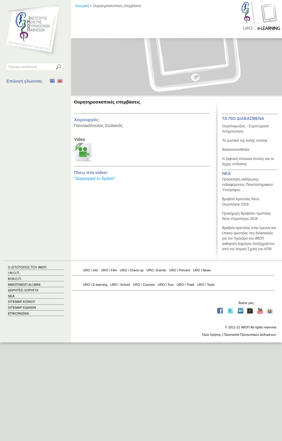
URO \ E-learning (95, 284)
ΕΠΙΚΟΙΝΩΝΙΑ (18, 313)
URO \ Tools (205, 284)
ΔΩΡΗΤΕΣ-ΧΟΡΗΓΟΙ (23, 290)
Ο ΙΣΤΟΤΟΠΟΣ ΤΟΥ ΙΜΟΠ (27, 267)
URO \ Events (156, 270)
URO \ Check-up (131, 270)
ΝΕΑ (226, 173)
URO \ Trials (185, 284)
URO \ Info (90, 270)
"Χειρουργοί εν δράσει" (94, 178)
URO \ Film (109, 270)
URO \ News (202, 270)
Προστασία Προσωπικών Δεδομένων (250, 334)
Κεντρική (82, 6)
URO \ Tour (166, 284)
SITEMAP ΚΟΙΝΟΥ (21, 301)
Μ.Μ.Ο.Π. (15, 278)
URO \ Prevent (179, 270)
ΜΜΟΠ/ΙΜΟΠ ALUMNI (24, 284)
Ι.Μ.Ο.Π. (14, 273)
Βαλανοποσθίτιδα (235, 150)
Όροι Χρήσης (211, 334)
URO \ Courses (144, 284)
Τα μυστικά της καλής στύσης (244, 140)
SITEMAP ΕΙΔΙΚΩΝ (22, 307)
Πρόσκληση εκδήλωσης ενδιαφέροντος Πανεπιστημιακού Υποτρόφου (247, 184)
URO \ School (120, 284)
